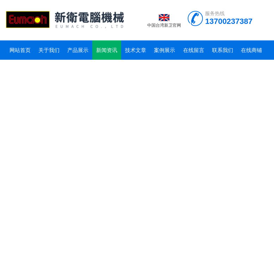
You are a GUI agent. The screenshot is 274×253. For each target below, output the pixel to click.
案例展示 (164, 50)
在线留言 (193, 50)
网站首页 (20, 50)
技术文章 (135, 50)
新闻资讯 (106, 50)
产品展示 (77, 50)
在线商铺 (251, 50)
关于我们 (49, 50)
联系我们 (222, 50)
